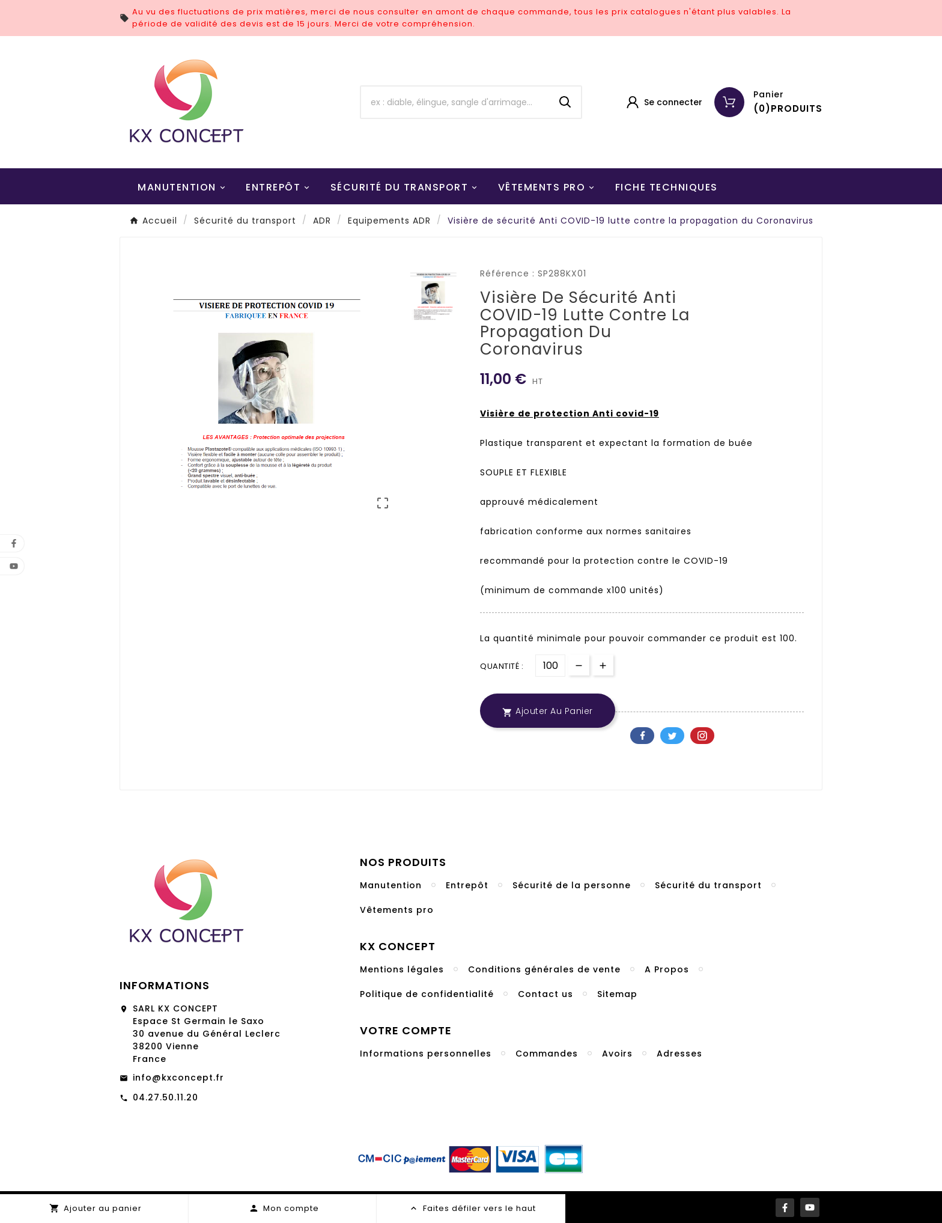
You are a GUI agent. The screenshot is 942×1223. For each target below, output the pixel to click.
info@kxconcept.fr (178, 1078)
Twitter (672, 735)
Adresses (679, 1054)
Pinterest (702, 735)
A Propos (667, 969)
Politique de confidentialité (427, 994)
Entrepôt (467, 885)
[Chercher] (455, 102)
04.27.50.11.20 (165, 1097)
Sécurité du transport (708, 885)
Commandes (546, 1054)
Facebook (642, 735)
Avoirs (617, 1054)
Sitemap (617, 994)
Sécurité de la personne (571, 885)
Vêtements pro (397, 910)
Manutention (391, 885)
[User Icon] (663, 102)
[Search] (565, 102)
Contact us (545, 994)
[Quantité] (550, 665)
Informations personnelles (425, 1054)
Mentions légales (402, 969)
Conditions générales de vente (544, 969)
